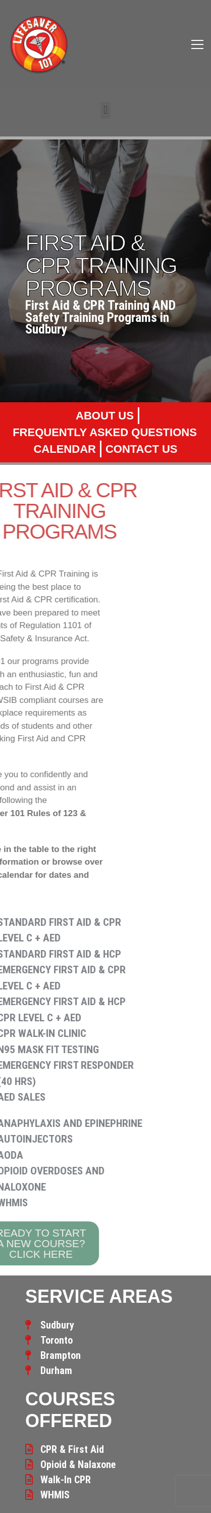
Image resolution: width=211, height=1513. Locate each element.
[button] (105, 110)
